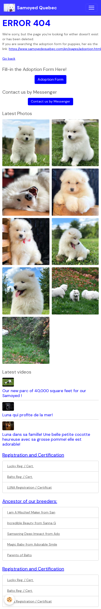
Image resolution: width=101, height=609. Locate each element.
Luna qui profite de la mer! (27, 414)
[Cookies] (9, 599)
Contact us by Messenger (50, 101)
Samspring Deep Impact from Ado (33, 534)
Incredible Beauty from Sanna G (31, 523)
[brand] (30, 8)
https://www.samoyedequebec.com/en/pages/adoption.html (55, 49)
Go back (8, 58)
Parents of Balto (19, 555)
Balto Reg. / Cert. (20, 477)
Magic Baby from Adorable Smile (32, 544)
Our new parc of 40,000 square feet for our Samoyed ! (44, 393)
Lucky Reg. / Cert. (20, 466)
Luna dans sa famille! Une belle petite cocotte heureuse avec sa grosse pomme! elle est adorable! (46, 439)
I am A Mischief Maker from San (31, 512)
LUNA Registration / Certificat (29, 487)
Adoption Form (50, 79)
